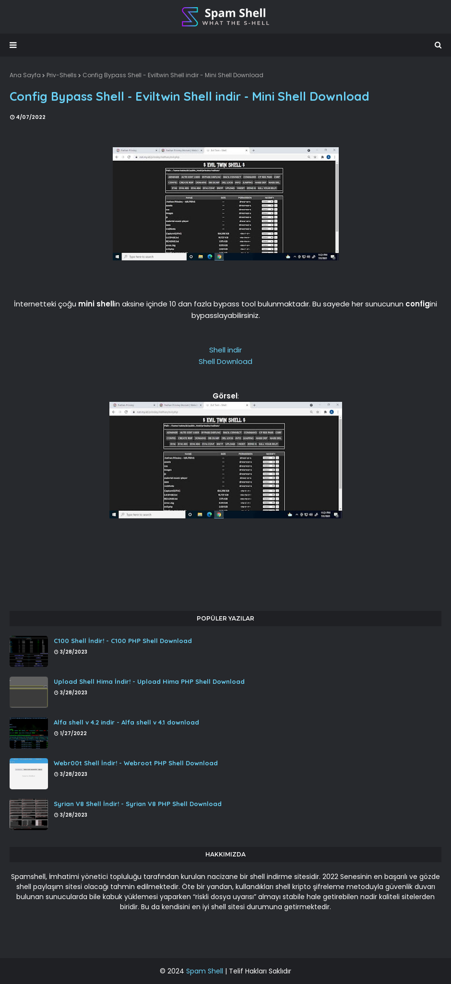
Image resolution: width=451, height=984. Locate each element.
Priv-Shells (62, 75)
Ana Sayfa (25, 75)
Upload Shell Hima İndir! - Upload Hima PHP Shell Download (149, 681)
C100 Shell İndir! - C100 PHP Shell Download (123, 640)
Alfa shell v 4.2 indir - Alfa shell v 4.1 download (126, 722)
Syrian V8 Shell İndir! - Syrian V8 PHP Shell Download (138, 804)
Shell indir (225, 350)
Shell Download (225, 361)
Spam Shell (204, 971)
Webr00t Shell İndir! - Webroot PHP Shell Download (136, 763)
